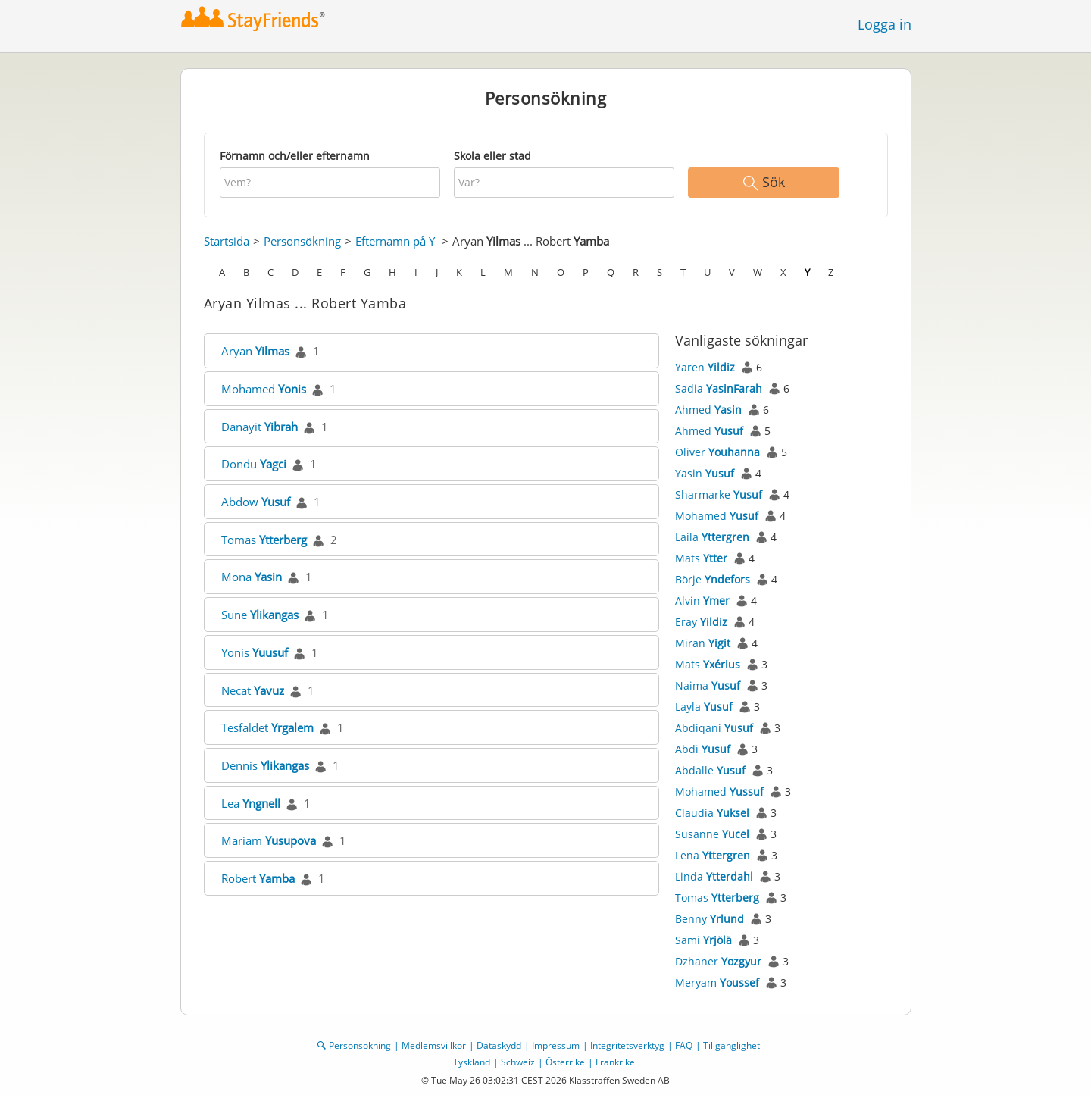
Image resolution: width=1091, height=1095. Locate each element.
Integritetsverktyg (627, 1045)
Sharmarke (718, 494)
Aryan (255, 350)
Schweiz (518, 1062)
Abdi (702, 749)
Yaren (705, 367)
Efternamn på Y (395, 241)
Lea (250, 803)
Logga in (884, 24)
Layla (704, 706)
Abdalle (710, 770)
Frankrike (615, 1062)
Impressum (556, 1045)
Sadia (718, 388)
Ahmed (708, 409)
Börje (712, 579)
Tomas (264, 539)
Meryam (717, 982)
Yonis (254, 652)
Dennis (265, 765)
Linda (714, 876)
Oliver (717, 452)
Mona (251, 576)
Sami (703, 940)
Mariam (268, 840)
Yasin (704, 473)
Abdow (255, 501)
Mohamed (263, 388)
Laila (712, 537)
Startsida (226, 241)
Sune (260, 614)
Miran (702, 643)
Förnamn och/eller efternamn (295, 156)
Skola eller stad (492, 156)
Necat (252, 690)
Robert (258, 878)
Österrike (565, 1062)
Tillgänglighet (731, 1045)
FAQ (683, 1045)
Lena (712, 855)
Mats (701, 558)
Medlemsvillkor (434, 1045)
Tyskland (471, 1062)
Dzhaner (718, 961)
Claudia (712, 813)
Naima (707, 685)
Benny (709, 919)
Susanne (712, 834)
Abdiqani (714, 728)
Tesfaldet (267, 727)
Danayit (259, 426)
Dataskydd (499, 1045)
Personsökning (302, 241)
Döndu (253, 463)
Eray (701, 622)
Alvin (702, 600)
